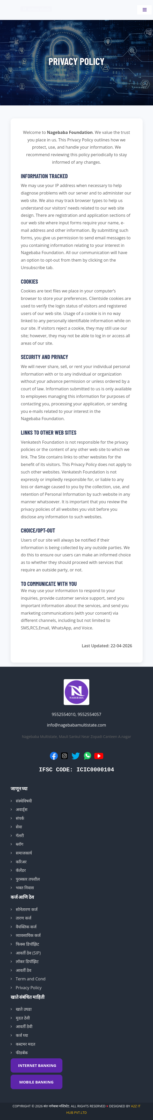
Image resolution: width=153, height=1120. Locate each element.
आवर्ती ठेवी (24, 1026)
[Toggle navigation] (144, 10)
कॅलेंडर (21, 870)
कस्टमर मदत (25, 1044)
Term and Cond (31, 979)
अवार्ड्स (21, 809)
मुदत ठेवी (23, 1018)
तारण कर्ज (23, 918)
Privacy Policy (29, 987)
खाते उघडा (24, 1009)
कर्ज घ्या (22, 1035)
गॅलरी (20, 835)
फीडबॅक (22, 1053)
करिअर (21, 862)
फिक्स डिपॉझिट (27, 944)
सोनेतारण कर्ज (27, 909)
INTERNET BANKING (37, 1065)
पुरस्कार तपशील (28, 879)
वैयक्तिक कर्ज (26, 927)
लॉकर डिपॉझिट (27, 961)
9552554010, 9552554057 (76, 714)
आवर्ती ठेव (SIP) (28, 953)
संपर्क (20, 818)
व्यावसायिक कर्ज (28, 935)
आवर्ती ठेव (23, 970)
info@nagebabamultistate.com (76, 725)
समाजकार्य (24, 853)
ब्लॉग (19, 844)
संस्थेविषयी (24, 801)
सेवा (19, 827)
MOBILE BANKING (36, 1082)
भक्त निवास (25, 888)
